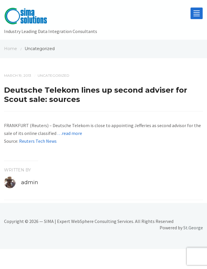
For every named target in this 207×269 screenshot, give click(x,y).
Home (10, 48)
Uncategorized (53, 75)
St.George (193, 227)
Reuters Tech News (38, 141)
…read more (69, 133)
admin (29, 182)
